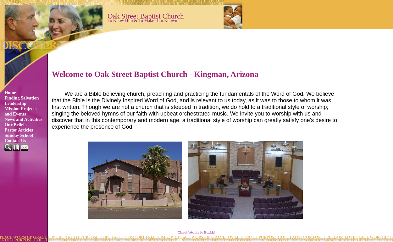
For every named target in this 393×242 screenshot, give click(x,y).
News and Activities (23, 119)
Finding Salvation (21, 97)
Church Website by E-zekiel (196, 232)
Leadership (15, 103)
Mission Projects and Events (20, 111)
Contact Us (15, 140)
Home (10, 92)
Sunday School (18, 135)
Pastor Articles (18, 129)
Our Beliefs (15, 124)
